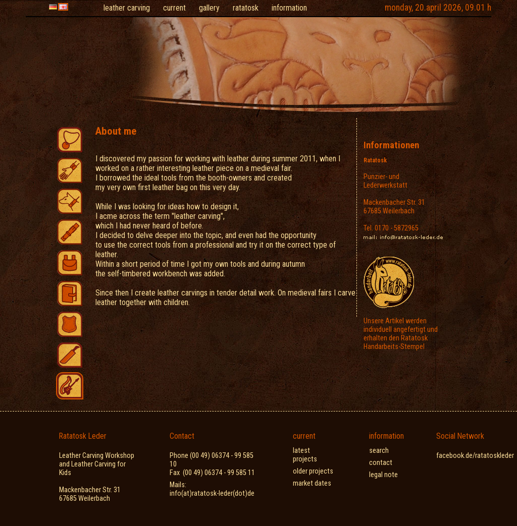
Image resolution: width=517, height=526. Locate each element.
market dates (312, 483)
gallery (209, 8)
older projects (313, 471)
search (379, 450)
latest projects (305, 454)
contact (380, 462)
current (174, 8)
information (289, 8)
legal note (383, 475)
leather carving (127, 8)
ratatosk (245, 8)
